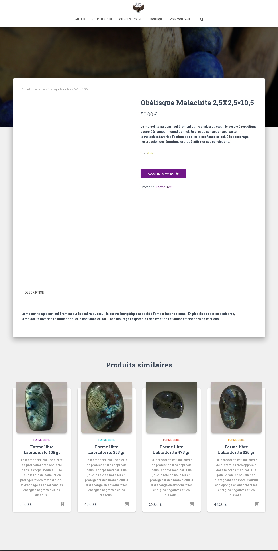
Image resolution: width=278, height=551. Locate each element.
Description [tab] (34, 292)
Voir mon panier (181, 19)
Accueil (26, 89)
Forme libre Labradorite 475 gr (171, 449)
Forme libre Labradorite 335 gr (236, 449)
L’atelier (79, 19)
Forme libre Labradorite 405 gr (41, 449)
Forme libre (38, 89)
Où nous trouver (131, 19)
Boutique (156, 19)
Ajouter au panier (161, 173)
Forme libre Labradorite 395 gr (106, 449)
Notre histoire (102, 19)
